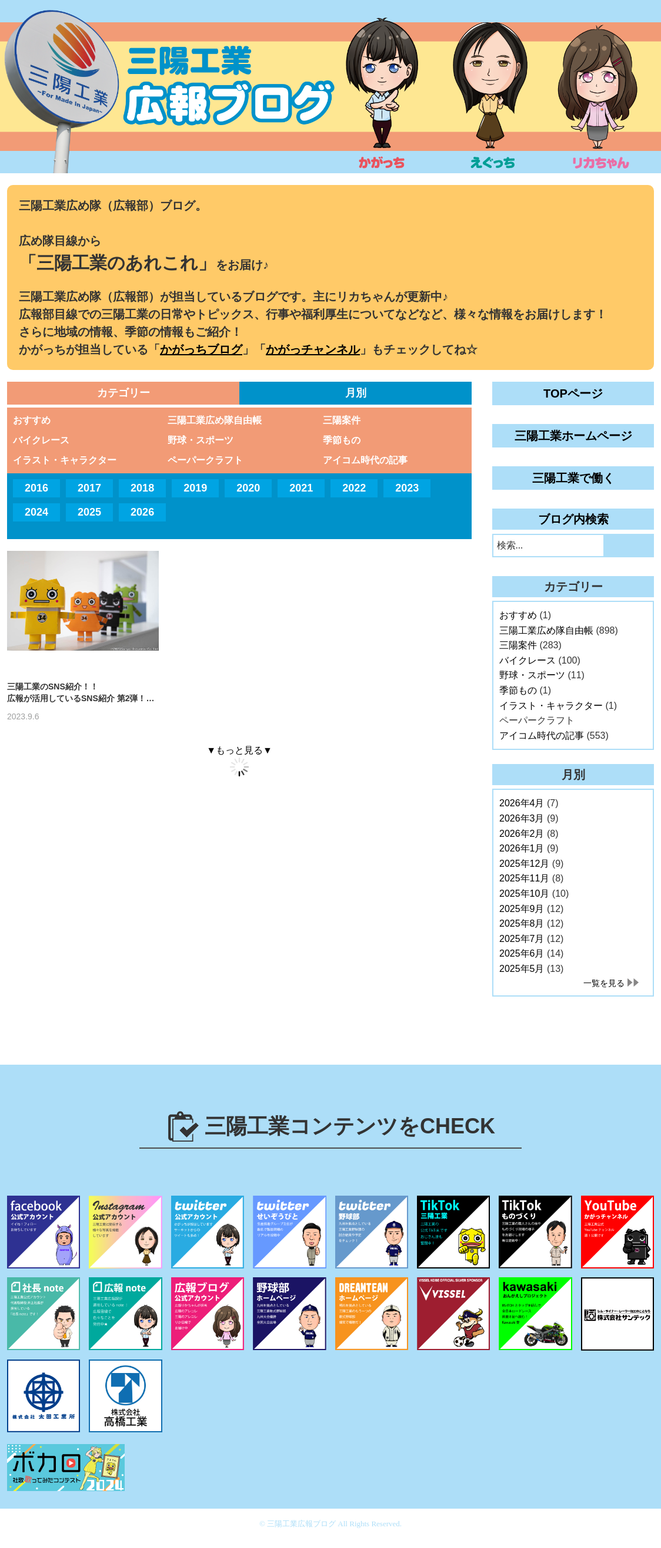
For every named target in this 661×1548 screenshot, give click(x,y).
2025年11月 (524, 878)
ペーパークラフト (205, 460)
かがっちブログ (201, 349)
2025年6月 (522, 953)
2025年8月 (522, 923)
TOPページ (573, 393)
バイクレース (41, 440)
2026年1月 (522, 848)
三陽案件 (341, 420)
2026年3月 (522, 818)
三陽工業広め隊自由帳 (215, 420)
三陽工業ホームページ (573, 435)
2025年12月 (524, 864)
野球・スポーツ (200, 440)
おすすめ (32, 420)
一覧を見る (604, 983)
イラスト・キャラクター (64, 460)
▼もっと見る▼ (239, 750)
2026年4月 (522, 803)
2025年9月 (522, 909)
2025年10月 (524, 893)
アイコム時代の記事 (365, 460)
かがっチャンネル (313, 349)
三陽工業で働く (573, 478)
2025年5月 (522, 969)
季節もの (341, 440)
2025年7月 (522, 939)
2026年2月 (522, 834)
